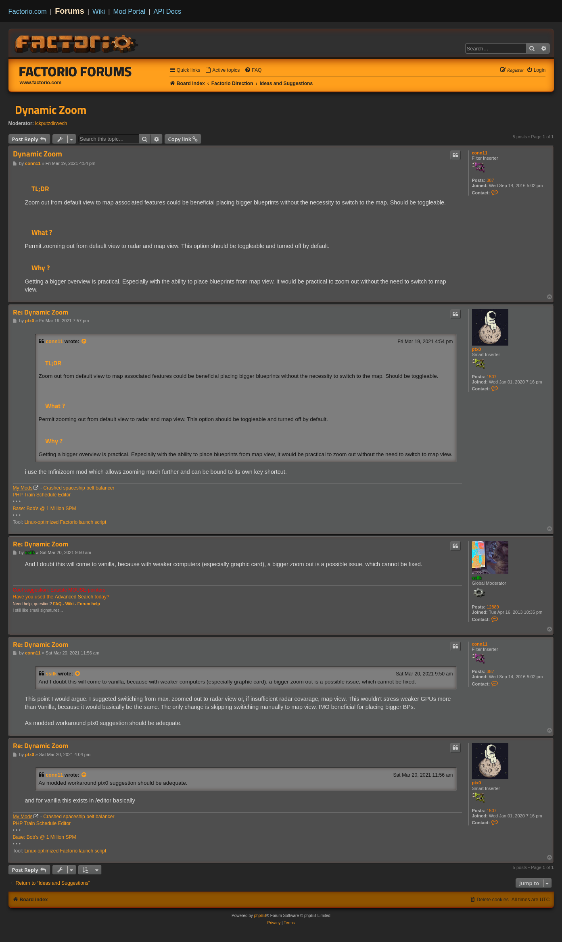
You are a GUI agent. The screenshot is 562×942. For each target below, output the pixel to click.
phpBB (260, 915)
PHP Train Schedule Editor (42, 495)
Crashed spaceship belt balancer (78, 488)
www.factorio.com (41, 82)
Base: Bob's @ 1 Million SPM (44, 508)
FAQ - (58, 604)
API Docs (168, 11)
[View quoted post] (84, 342)
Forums (69, 10)
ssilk (477, 577)
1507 (491, 376)
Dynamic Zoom (50, 109)
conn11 (480, 152)
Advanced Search (74, 597)
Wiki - (70, 604)
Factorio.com (27, 11)
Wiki (98, 11)
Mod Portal (129, 11)
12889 (493, 606)
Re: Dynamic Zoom (40, 312)
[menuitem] (222, 70)
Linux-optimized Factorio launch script (65, 522)
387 (490, 180)
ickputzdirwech (51, 123)
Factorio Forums (75, 71)
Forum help (88, 604)
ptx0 (476, 349)
